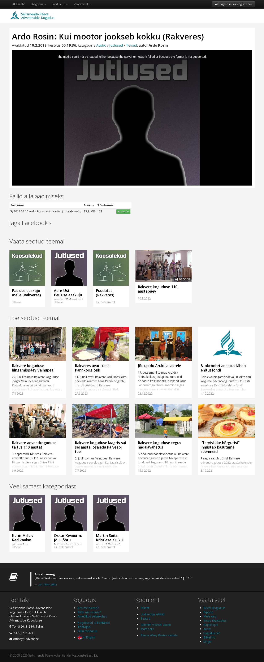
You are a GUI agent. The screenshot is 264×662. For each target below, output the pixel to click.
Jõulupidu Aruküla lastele (159, 365)
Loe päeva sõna (47, 584)
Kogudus (38, 4)
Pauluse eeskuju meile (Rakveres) (26, 292)
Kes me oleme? (88, 608)
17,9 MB (89, 211)
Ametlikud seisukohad (92, 616)
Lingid (207, 642)
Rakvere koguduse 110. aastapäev (158, 289)
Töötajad (84, 627)
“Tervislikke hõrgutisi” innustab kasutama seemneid (220, 447)
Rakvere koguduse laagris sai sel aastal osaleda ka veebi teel (100, 447)
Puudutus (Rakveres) (105, 292)
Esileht (19, 4)
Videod (156, 625)
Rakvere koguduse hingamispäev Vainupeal (33, 368)
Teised (131, 45)
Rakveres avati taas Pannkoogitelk (92, 368)
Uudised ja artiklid (152, 614)
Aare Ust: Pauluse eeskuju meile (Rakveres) (68, 295)
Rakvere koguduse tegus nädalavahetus (159, 445)
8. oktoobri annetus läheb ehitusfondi (223, 368)
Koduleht (60, 4)
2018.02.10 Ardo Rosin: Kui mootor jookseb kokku (46, 211)
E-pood (208, 612)
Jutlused (116, 45)
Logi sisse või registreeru (233, 4)
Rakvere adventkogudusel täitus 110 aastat (34, 445)
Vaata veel (82, 4)
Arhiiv (207, 629)
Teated (145, 618)
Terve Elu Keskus (214, 621)
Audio (101, 45)
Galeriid (145, 625)
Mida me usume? (89, 612)
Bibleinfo (209, 637)
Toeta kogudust (214, 608)
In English (86, 637)
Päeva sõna (148, 635)
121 (99, 211)
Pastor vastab (167, 635)
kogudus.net (211, 633)
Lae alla (123, 211)
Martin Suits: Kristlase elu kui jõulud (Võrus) (110, 540)
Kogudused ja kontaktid (94, 623)
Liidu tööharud (87, 631)
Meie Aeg (209, 616)
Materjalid (147, 629)
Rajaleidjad (210, 625)
